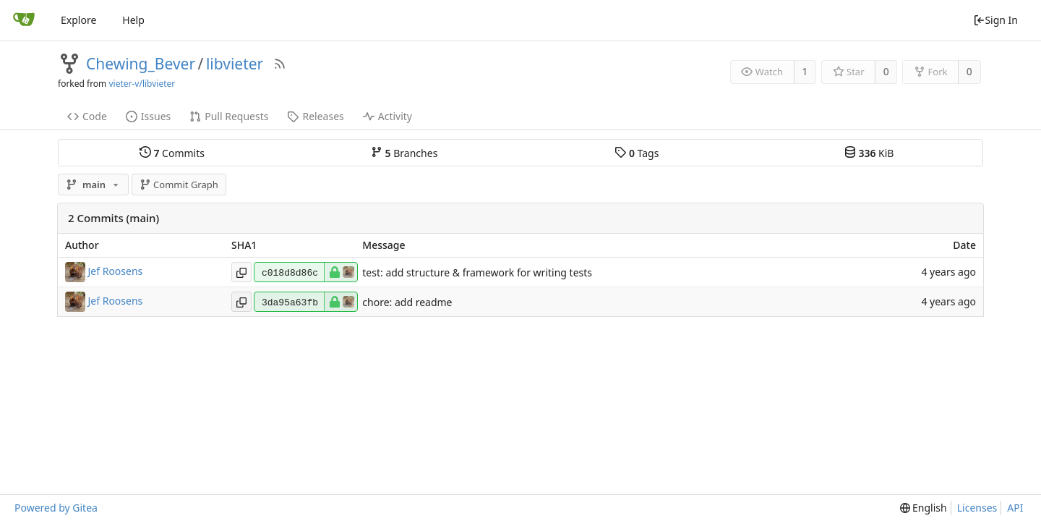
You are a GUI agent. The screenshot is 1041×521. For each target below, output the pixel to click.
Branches (404, 152)
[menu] (923, 508)
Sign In (995, 20)
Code (87, 116)
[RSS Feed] (279, 63)
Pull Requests (228, 116)
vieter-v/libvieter (141, 83)
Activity (387, 116)
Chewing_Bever (140, 63)
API (1015, 507)
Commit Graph (179, 184)
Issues (148, 116)
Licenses (977, 507)
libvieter (234, 63)
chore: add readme (407, 302)
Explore (78, 20)
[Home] (24, 20)
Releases (315, 116)
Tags (636, 152)
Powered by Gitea (56, 507)
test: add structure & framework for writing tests (477, 272)
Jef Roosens (115, 271)
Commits (172, 152)
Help (133, 20)
